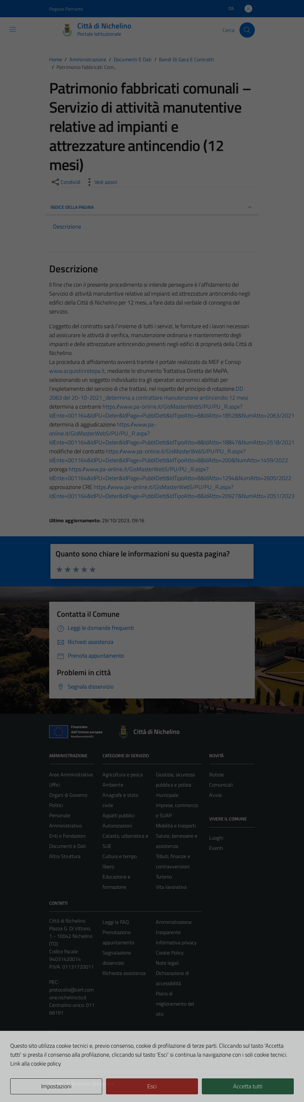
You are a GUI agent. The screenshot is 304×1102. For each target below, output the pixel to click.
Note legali (167, 963)
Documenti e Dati (67, 846)
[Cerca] (247, 30)
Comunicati (221, 785)
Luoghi (216, 838)
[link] (77, 370)
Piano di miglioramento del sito (175, 1004)
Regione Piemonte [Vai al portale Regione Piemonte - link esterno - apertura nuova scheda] (66, 8)
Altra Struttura (64, 856)
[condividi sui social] (65, 182)
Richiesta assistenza (124, 973)
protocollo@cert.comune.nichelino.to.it (71, 993)
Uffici (54, 785)
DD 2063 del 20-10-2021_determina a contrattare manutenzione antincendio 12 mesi (148, 393)
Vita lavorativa (171, 887)
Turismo (164, 876)
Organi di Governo (68, 795)
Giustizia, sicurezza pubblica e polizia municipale (175, 785)
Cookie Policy (170, 952)
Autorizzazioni (117, 825)
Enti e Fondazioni (67, 836)
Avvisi (215, 795)
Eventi (216, 848)
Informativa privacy (176, 942)
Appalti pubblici (118, 815)
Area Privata (62, 1043)
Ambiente (113, 785)
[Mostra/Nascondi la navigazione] (13, 29)
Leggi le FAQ (116, 922)
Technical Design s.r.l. (93, 1083)
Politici (56, 805)
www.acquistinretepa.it (77, 370)
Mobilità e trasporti (176, 825)
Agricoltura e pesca (123, 774)
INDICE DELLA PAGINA (152, 207)
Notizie (216, 774)
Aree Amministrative (71, 774)
